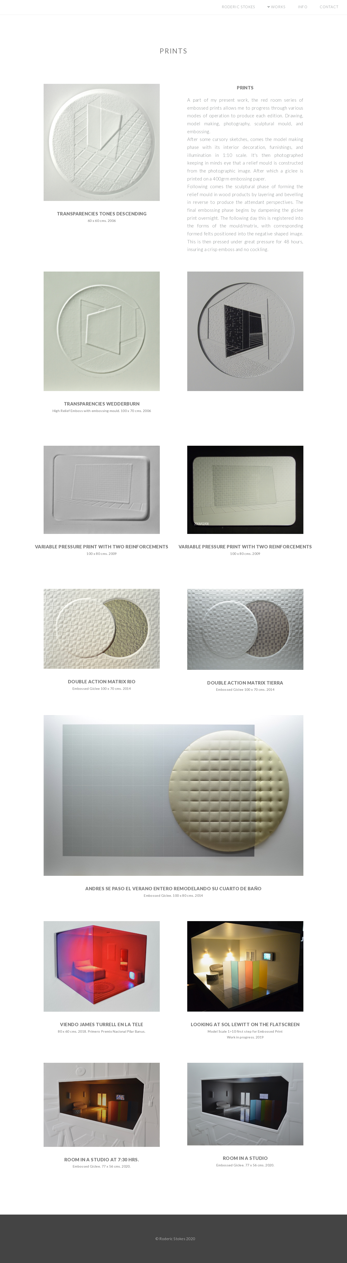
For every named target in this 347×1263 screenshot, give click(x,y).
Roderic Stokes (238, 7)
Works (278, 7)
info (302, 7)
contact (329, 7)
